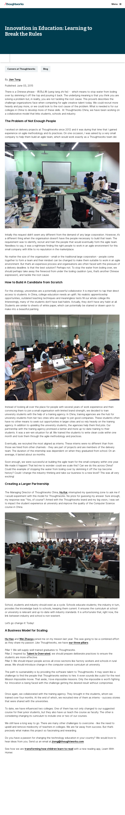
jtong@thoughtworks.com (68, 741)
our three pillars (78, 642)
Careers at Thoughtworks (21, 69)
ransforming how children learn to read (49, 748)
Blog (45, 69)
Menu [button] (116, 4)
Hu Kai (63, 492)
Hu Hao (9, 638)
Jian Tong (14, 79)
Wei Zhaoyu (26, 638)
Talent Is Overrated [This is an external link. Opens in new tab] (38, 653)
